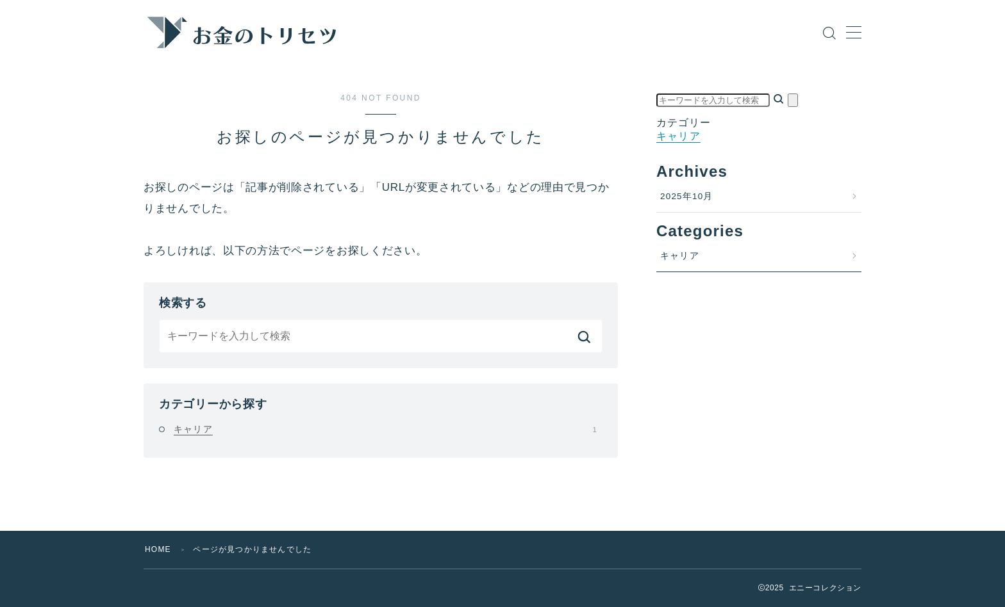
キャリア (385, 429)
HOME (158, 549)
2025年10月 (686, 196)
